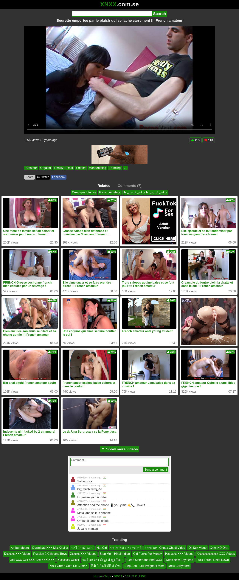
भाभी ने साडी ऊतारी (82, 547)
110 (208, 140)
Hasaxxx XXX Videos (179, 553)
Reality (58, 167)
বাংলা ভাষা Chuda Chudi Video (165, 547)
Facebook (58, 177)
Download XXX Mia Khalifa (50, 547)
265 (195, 140)
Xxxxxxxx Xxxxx (68, 559)
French (81, 167)
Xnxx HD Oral (219, 547)
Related (103, 186)
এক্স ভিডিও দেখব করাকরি (125, 547)
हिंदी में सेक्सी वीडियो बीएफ (106, 565)
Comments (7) (130, 186)
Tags (107, 576)
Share (30, 177)
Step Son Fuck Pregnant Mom (144, 565)
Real (70, 167)
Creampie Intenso (84, 192)
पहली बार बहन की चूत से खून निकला (102, 559)
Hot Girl (102, 547)
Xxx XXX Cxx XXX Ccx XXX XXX (32, 559)
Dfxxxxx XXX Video (17, 553)
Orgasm (45, 167)
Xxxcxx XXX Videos (83, 553)
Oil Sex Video (197, 547)
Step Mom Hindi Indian (115, 553)
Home (98, 576)
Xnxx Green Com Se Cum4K (68, 565)
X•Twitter (43, 177)
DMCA (118, 576)
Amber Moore (20, 547)
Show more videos (119, 449)
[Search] (112, 14)
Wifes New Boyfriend (179, 559)
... (125, 167)
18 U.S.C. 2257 (135, 576)
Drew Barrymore (179, 565)
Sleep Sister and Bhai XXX (144, 559)
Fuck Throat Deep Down (213, 559)
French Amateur (109, 192)
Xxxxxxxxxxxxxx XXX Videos (216, 553)
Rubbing (115, 167)
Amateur (31, 167)
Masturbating (97, 167)
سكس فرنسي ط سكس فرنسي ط (145, 192)
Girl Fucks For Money (147, 553)
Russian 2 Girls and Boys (50, 553)
